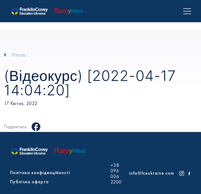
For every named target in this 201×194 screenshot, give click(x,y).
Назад (18, 55)
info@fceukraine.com (151, 173)
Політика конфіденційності (40, 172)
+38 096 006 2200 (116, 173)
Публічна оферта (29, 182)
